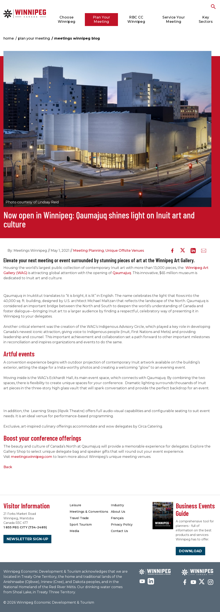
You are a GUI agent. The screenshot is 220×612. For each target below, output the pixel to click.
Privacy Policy (122, 524)
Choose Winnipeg (66, 19)
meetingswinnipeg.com (31, 457)
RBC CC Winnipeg (136, 19)
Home (8, 38)
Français (117, 518)
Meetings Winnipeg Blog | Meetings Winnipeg (24, 13)
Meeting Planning (88, 250)
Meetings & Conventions (89, 512)
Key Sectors (206, 19)
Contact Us (119, 531)
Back (7, 467)
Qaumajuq (122, 273)
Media (74, 531)
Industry (117, 505)
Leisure (75, 505)
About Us (118, 512)
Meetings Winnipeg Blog (77, 38)
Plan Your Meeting (101, 19)
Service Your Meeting (173, 19)
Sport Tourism (81, 524)
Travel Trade (79, 518)
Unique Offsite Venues (124, 250)
